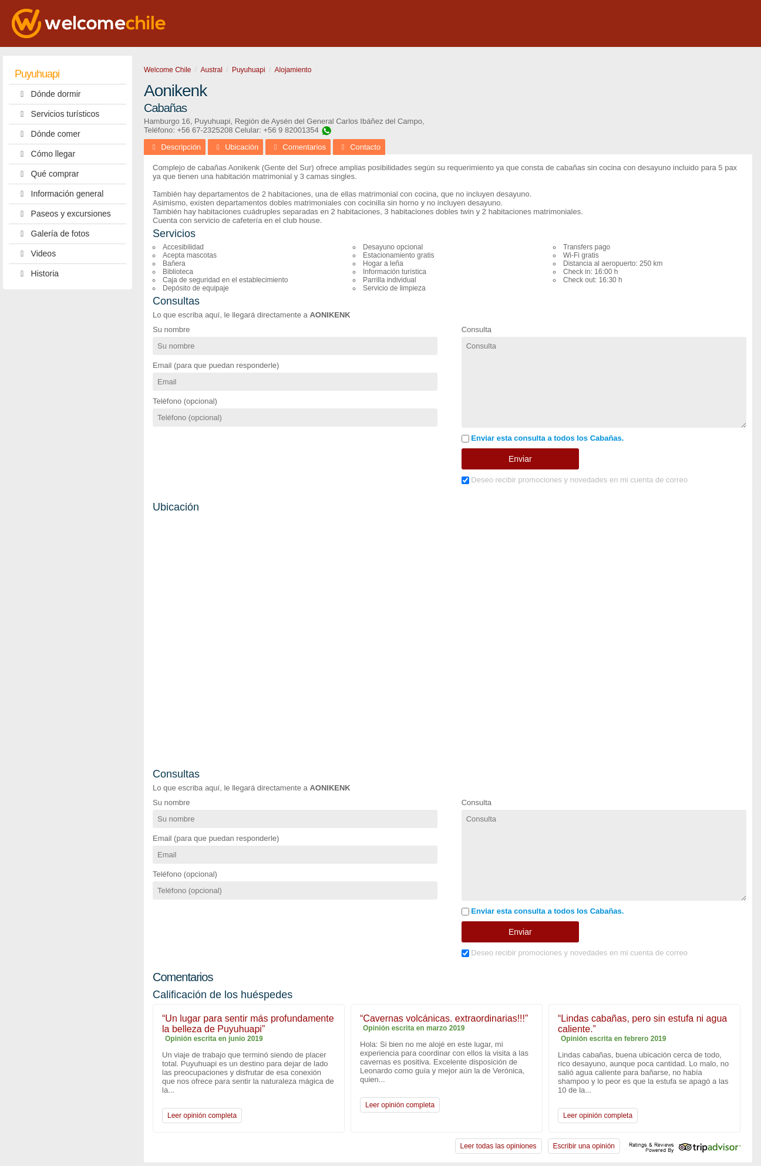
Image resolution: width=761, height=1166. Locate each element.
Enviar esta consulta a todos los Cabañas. (543, 438)
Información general (59, 194)
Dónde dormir (47, 94)
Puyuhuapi (37, 74)
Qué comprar (47, 174)
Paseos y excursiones (63, 214)
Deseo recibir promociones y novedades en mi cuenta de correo (575, 479)
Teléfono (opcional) (185, 401)
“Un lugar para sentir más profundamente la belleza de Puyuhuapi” (248, 1023)
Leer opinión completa (202, 1115)
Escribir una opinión (584, 1146)
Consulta (476, 329)
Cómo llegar (45, 154)
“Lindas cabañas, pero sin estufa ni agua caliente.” (642, 1023)
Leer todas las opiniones (498, 1146)
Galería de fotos (52, 234)
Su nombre (171, 329)
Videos (35, 254)
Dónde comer (47, 134)
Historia (37, 274)
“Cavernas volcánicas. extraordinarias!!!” (444, 1018)
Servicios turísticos (57, 114)
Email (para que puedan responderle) (216, 365)
